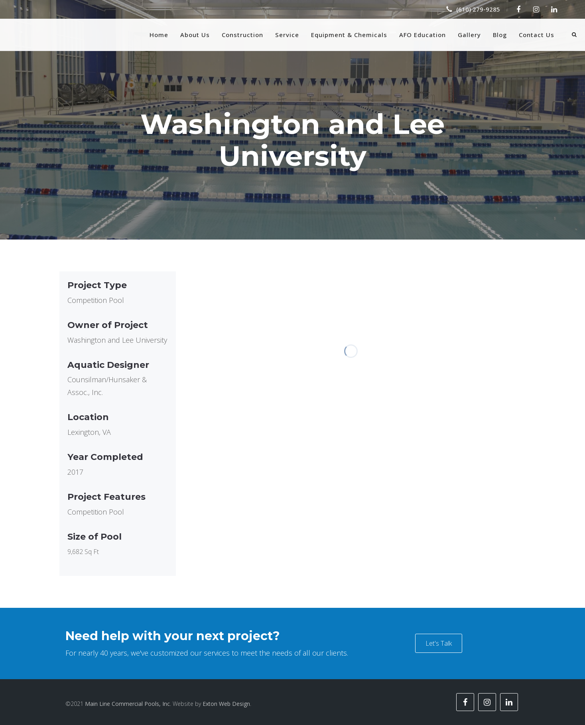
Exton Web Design (226, 703)
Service (287, 35)
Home (159, 35)
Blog (500, 35)
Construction (242, 35)
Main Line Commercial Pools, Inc (127, 703)
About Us (195, 35)
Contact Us (536, 35)
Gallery (469, 35)
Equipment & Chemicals (349, 35)
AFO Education (422, 35)
